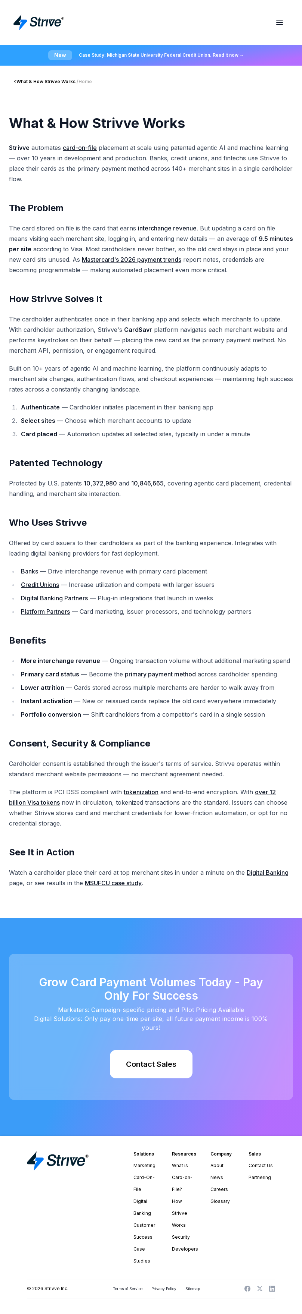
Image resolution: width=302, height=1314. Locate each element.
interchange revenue (167, 228)
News (216, 1177)
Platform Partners (45, 611)
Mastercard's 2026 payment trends (131, 259)
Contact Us (261, 1165)
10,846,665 (147, 483)
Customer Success (144, 1231)
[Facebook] (247, 1289)
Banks (29, 571)
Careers (219, 1189)
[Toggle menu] (280, 22)
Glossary (220, 1201)
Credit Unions (40, 584)
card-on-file (80, 147)
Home (85, 81)
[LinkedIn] (272, 1289)
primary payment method (160, 674)
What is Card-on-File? (182, 1177)
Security (181, 1237)
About (217, 1165)
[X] (260, 1289)
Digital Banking (268, 872)
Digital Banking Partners (54, 598)
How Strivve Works (179, 1213)
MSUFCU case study (113, 883)
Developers (185, 1249)
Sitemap (192, 1288)
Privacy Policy (163, 1288)
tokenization (141, 792)
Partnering (260, 1177)
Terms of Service (127, 1288)
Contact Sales (151, 1064)
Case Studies (141, 1255)
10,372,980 (100, 483)
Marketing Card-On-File (144, 1177)
